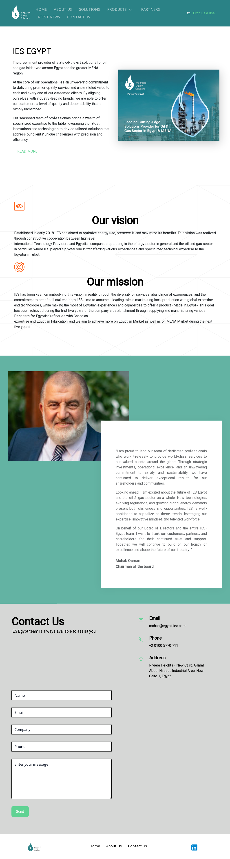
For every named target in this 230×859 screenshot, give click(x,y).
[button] (120, 9)
